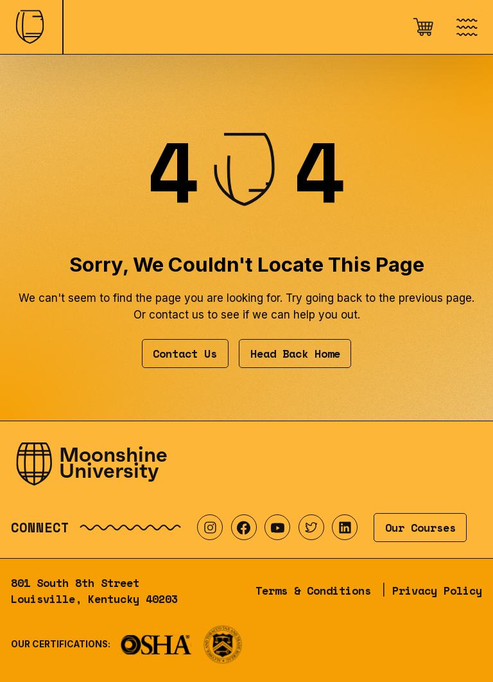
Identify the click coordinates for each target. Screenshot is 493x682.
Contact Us (185, 353)
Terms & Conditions (313, 590)
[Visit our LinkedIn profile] (345, 527)
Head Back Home (295, 353)
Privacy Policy (437, 590)
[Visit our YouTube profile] (277, 527)
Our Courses (420, 528)
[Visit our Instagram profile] (210, 527)
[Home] (31, 27)
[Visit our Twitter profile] (311, 527)
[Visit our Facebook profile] (244, 527)
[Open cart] (423, 27)
